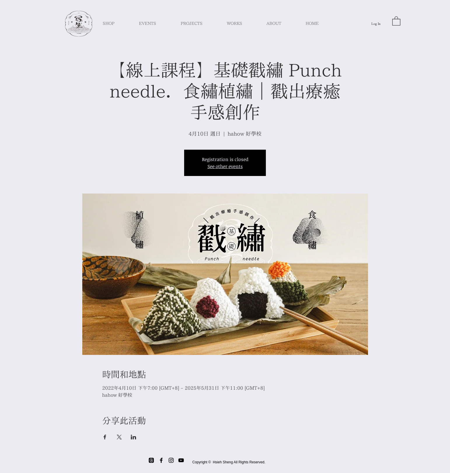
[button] (396, 20)
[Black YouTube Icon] (181, 460)
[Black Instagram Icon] (171, 460)
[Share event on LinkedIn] (133, 437)
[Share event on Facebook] (105, 437)
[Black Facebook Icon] (161, 460)
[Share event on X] (119, 437)
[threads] (151, 460)
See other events (225, 166)
